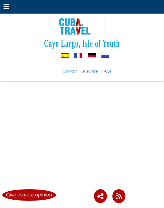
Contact (70, 71)
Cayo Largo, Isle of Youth (82, 43)
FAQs (107, 71)
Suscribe (90, 71)
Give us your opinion (29, 195)
